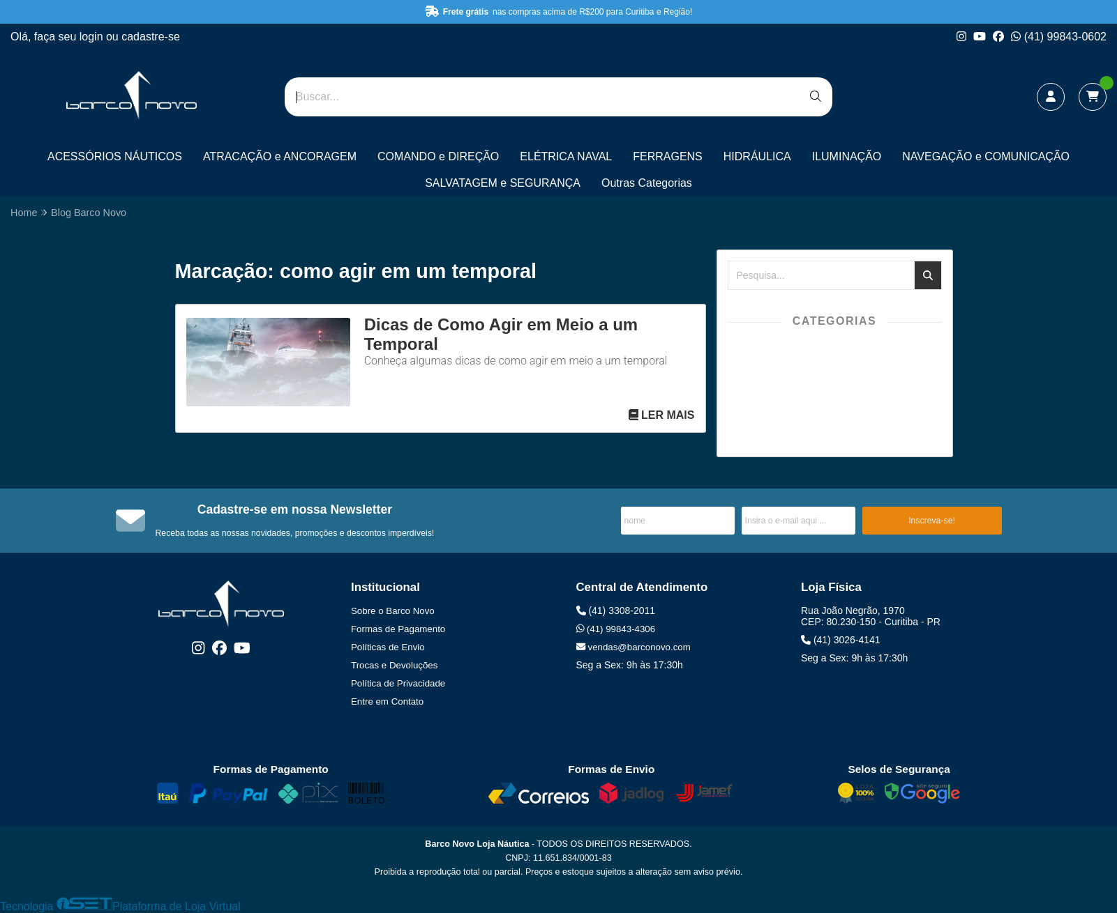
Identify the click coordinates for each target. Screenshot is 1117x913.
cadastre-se (150, 37)
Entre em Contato (387, 701)
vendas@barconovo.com (633, 647)
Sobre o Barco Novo (393, 611)
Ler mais (662, 415)
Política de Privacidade (398, 683)
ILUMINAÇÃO (847, 156)
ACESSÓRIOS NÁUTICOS (114, 156)
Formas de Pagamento (398, 629)
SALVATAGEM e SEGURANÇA (502, 183)
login (93, 37)
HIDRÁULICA (757, 156)
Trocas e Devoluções (394, 665)
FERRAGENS (668, 156)
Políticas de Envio (388, 647)
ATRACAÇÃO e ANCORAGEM (280, 156)
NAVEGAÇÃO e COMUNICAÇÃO (986, 156)
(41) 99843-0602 (1059, 37)
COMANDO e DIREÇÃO (438, 156)
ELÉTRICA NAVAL (566, 156)
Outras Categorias (646, 183)
